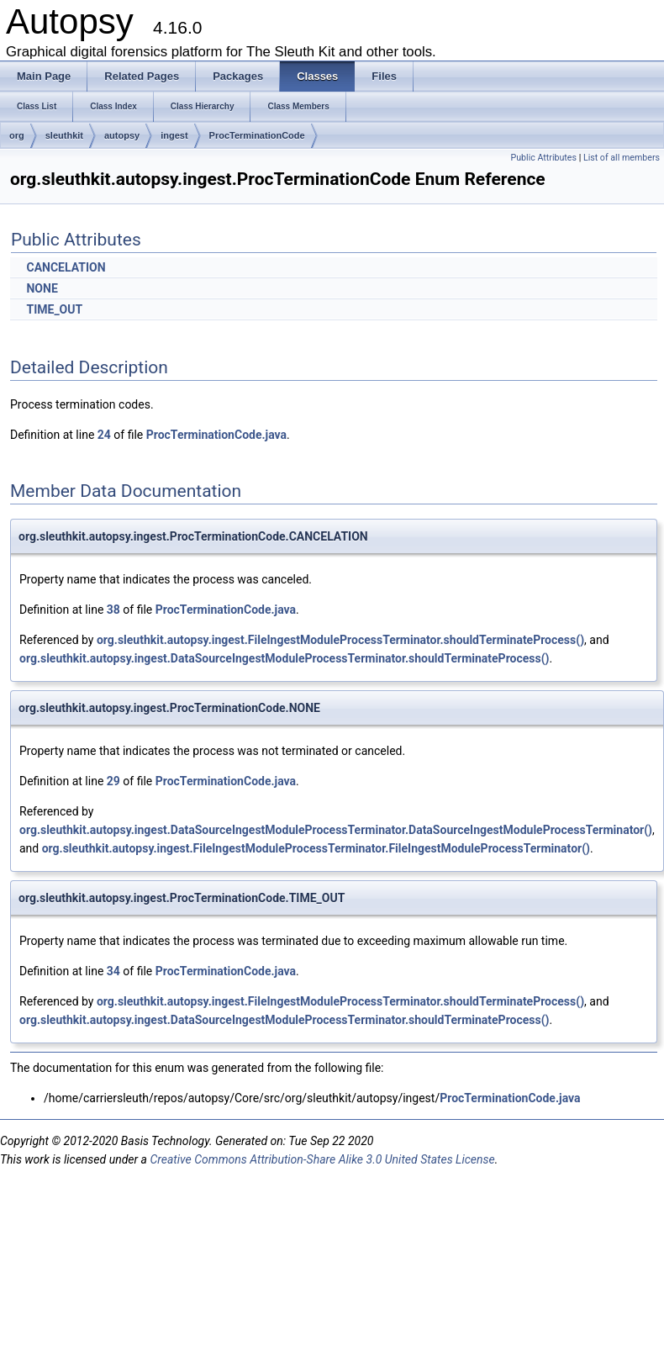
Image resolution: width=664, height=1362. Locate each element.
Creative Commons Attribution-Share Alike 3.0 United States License (322, 1159)
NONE (41, 288)
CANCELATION (65, 267)
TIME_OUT (54, 309)
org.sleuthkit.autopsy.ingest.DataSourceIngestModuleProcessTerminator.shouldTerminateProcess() (284, 658)
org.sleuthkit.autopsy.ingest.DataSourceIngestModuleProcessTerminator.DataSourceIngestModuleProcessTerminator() (335, 830)
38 (113, 609)
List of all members (621, 157)
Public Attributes (543, 157)
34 (113, 971)
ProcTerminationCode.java (216, 434)
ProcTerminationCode (257, 135)
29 (113, 781)
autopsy (122, 135)
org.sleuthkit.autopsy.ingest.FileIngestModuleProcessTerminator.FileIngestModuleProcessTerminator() (316, 848)
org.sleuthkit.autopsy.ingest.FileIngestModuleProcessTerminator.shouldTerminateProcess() (340, 640)
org (16, 135)
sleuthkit (64, 135)
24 (104, 434)
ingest (174, 135)
